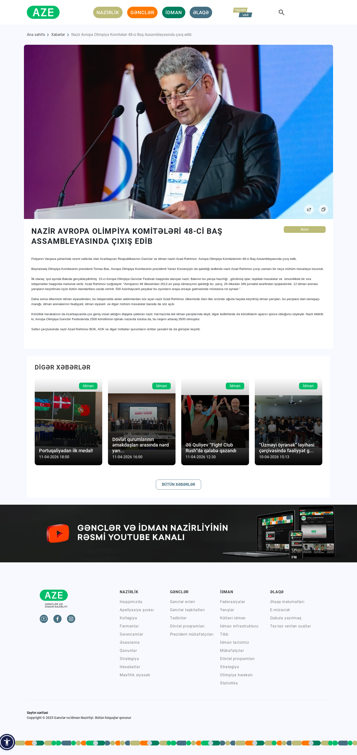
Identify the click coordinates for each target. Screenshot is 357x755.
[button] (7, 742)
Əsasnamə (129, 642)
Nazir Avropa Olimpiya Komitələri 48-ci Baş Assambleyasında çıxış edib (131, 34)
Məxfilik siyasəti (135, 675)
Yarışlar (227, 610)
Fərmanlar (129, 626)
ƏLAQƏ (201, 12)
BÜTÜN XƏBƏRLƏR (178, 484)
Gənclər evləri (182, 601)
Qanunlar (128, 650)
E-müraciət (280, 610)
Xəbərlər (58, 34)
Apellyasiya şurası (137, 610)
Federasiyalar (232, 601)
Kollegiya (128, 618)
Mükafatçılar (232, 650)
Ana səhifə (36, 34)
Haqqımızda (131, 601)
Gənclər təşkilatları (187, 610)
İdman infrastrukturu (239, 626)
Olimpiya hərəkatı (236, 675)
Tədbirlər (178, 618)
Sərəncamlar (131, 634)
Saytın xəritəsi (37, 713)
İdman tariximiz (234, 642)
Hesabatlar (130, 667)
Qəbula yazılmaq (285, 618)
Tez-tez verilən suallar (290, 626)
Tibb (224, 634)
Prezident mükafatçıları (192, 634)
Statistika (229, 683)
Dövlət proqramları (187, 626)
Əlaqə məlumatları (287, 601)
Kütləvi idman (233, 618)
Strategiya (129, 658)
